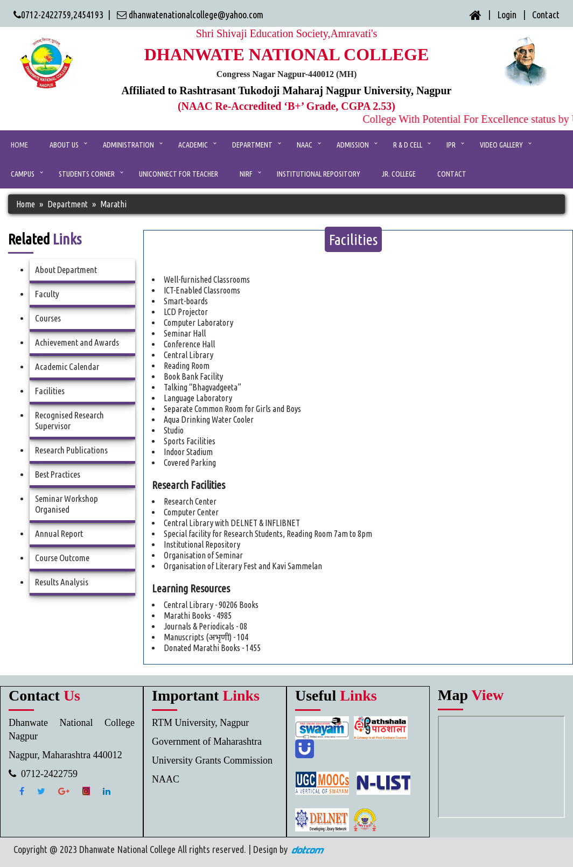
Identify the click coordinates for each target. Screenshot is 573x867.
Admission (353, 145)
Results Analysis (61, 582)
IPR (451, 145)
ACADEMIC (193, 145)
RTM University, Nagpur (200, 722)
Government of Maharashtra (207, 741)
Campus (22, 174)
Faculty (47, 294)
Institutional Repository (318, 174)
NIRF (246, 174)
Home (19, 145)
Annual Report (59, 533)
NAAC (304, 145)
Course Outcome (62, 558)
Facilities (50, 391)
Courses (48, 318)
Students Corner (87, 174)
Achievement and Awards (77, 342)
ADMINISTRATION (128, 145)
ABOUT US (64, 145)
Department (252, 145)
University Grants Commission (212, 760)
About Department (66, 269)
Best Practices (57, 474)
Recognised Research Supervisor (69, 420)
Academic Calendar (67, 366)
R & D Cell (407, 145)
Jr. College (399, 174)
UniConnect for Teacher (178, 174)
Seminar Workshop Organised (66, 503)
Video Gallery (501, 145)
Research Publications (71, 450)
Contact (546, 14)
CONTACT (451, 174)
